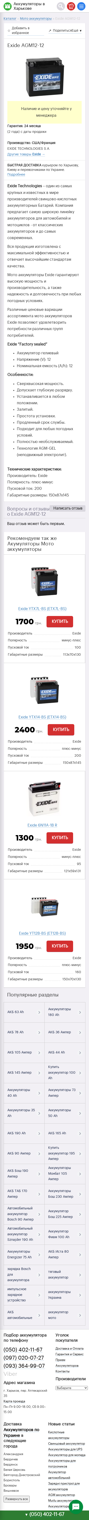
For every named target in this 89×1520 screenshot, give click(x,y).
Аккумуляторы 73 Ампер (61, 1092)
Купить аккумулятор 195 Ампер (61, 1153)
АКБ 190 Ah (16, 1133)
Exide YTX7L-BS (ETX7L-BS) (42, 609)
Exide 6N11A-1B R (42, 825)
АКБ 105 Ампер (19, 1052)
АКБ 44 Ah (56, 1052)
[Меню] (81, 6)
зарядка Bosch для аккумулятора (19, 1274)
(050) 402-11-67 (23, 1349)
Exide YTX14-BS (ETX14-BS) (42, 717)
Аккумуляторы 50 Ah (59, 1113)
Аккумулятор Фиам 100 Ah (58, 1234)
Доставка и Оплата (70, 1348)
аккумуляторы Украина (59, 1294)
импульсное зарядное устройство (16, 1295)
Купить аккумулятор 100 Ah (61, 1072)
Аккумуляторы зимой (64, 1506)
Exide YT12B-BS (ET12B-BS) (42, 933)
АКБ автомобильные (19, 1315)
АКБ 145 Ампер (19, 1072)
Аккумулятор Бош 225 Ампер (60, 1214)
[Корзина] (71, 6)
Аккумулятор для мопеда (66, 1455)
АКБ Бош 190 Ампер (17, 1173)
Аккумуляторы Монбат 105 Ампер (59, 1173)
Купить (60, 621)
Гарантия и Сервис (70, 1354)
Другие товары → (26, 154)
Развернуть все (16, 1499)
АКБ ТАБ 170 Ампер (17, 1193)
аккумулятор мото (58, 1315)
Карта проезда (14, 1401)
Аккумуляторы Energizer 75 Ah (19, 1254)
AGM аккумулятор (61, 1494)
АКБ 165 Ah (57, 1133)
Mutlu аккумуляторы (63, 1500)
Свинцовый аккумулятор (66, 1443)
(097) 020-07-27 (24, 1358)
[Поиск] (61, 6)
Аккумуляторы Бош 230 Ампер (60, 1193)
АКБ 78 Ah (15, 1032)
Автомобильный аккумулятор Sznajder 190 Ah (20, 1234)
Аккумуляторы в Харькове (29, 6)
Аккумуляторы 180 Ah (59, 1012)
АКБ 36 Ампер (59, 1032)
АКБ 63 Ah (15, 1012)
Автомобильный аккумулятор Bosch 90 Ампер (20, 1214)
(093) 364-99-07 (24, 1366)
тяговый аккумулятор (58, 1274)
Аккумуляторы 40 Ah (18, 1092)
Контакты (63, 1371)
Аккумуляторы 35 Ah (21, 1113)
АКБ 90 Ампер (19, 1153)
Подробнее (16, 174)
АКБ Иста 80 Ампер (58, 1254)
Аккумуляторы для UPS (65, 1449)
